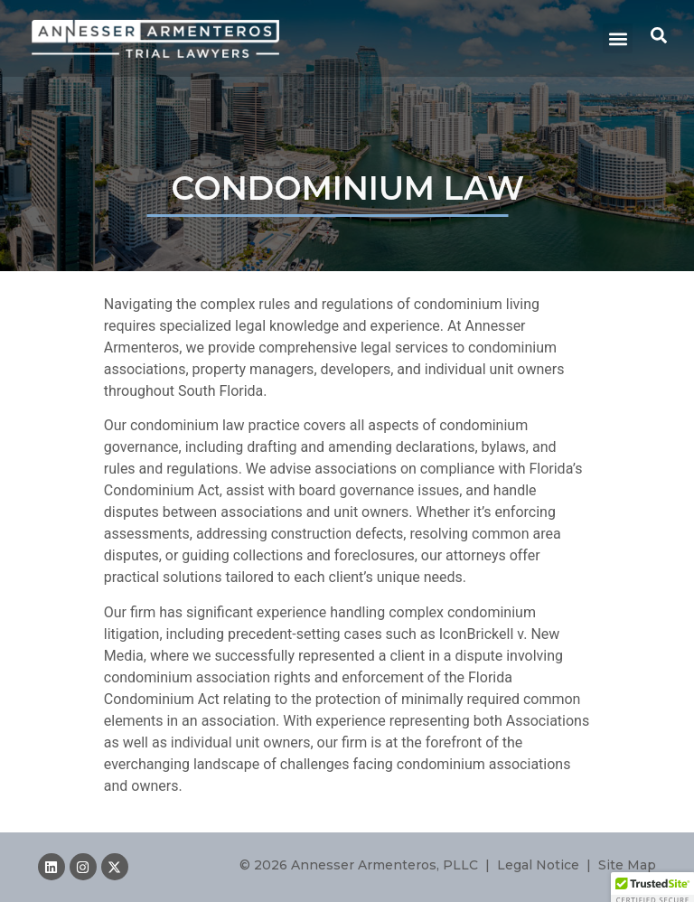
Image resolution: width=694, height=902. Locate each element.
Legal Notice (538, 865)
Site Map (627, 865)
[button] (618, 38)
